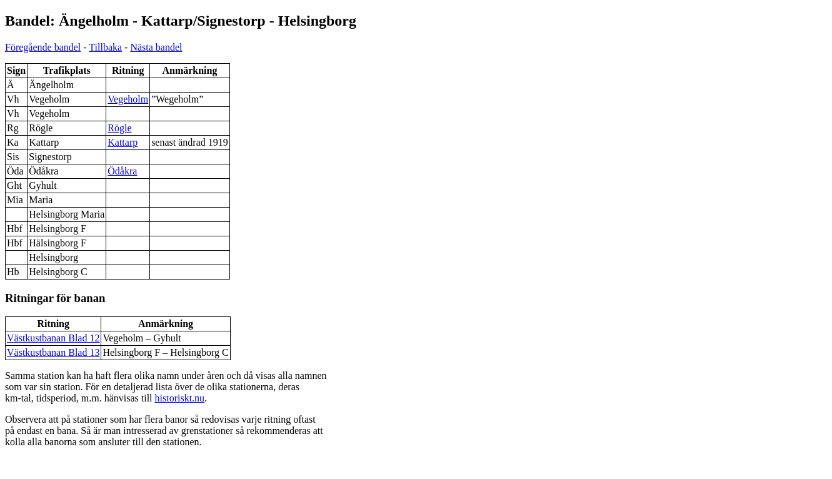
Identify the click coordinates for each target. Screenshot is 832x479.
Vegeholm (128, 99)
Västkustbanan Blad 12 (53, 338)
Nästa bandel (156, 47)
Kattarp (123, 142)
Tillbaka (105, 47)
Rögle (119, 128)
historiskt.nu (180, 398)
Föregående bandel (43, 47)
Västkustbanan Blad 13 (53, 352)
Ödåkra (122, 171)
